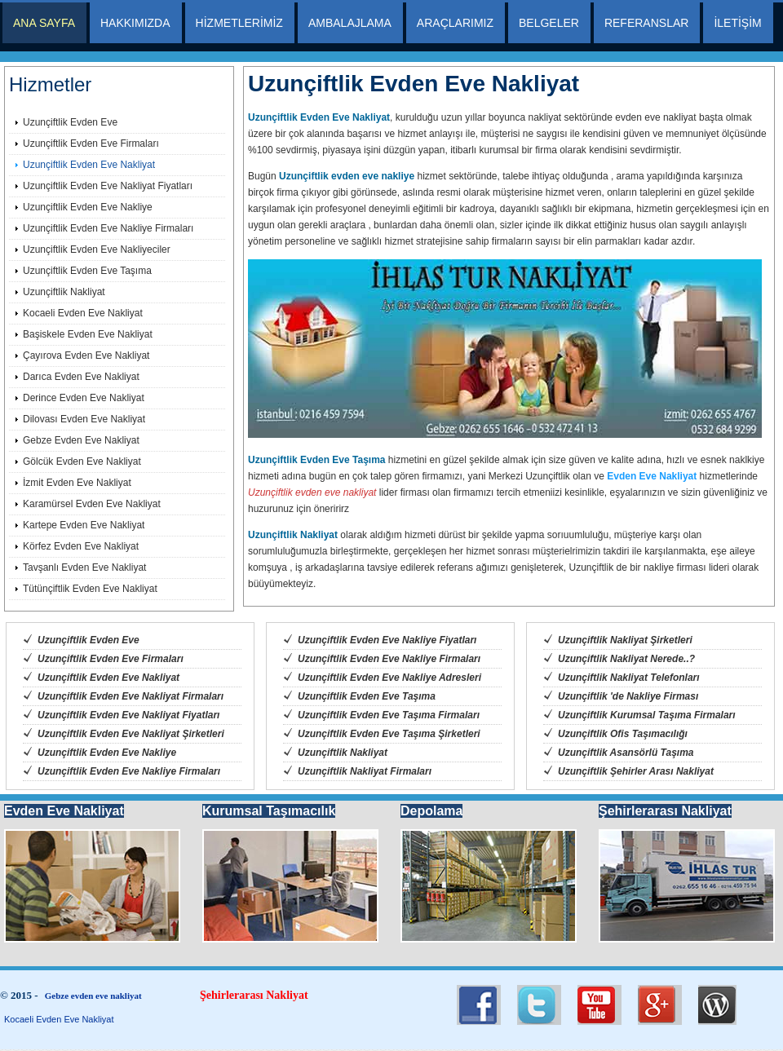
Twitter (479, 1005)
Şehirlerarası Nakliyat (665, 811)
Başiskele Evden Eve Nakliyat (88, 334)
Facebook (599, 1005)
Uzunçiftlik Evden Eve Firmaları (91, 143)
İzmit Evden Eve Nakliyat (77, 482)
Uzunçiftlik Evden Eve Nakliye (88, 207)
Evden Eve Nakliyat (652, 476)
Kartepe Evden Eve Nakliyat (83, 525)
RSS (720, 1005)
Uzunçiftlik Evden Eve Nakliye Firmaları (108, 228)
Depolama (431, 811)
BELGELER (549, 22)
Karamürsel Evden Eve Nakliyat (92, 504)
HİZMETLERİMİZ (239, 22)
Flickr (660, 1005)
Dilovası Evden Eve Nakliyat (84, 419)
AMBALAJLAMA (350, 22)
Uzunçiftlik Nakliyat (64, 292)
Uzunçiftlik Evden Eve (70, 122)
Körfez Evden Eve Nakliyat (81, 546)
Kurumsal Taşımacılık (268, 811)
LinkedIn (539, 1005)
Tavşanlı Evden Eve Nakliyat (84, 567)
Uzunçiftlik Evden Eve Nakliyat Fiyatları (107, 186)
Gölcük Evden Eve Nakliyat (82, 461)
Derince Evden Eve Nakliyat (83, 398)
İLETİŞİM (737, 22)
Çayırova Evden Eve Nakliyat (86, 355)
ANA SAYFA (44, 22)
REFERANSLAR (646, 22)
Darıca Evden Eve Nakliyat (81, 376)
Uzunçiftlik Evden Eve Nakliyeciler (96, 249)
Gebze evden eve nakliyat (93, 995)
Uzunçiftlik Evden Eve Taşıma (87, 270)
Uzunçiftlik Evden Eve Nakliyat (89, 164)
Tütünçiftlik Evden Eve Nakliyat (90, 588)
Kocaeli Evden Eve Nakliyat (83, 313)
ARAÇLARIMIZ (455, 22)
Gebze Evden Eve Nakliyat (81, 440)
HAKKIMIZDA (135, 22)
